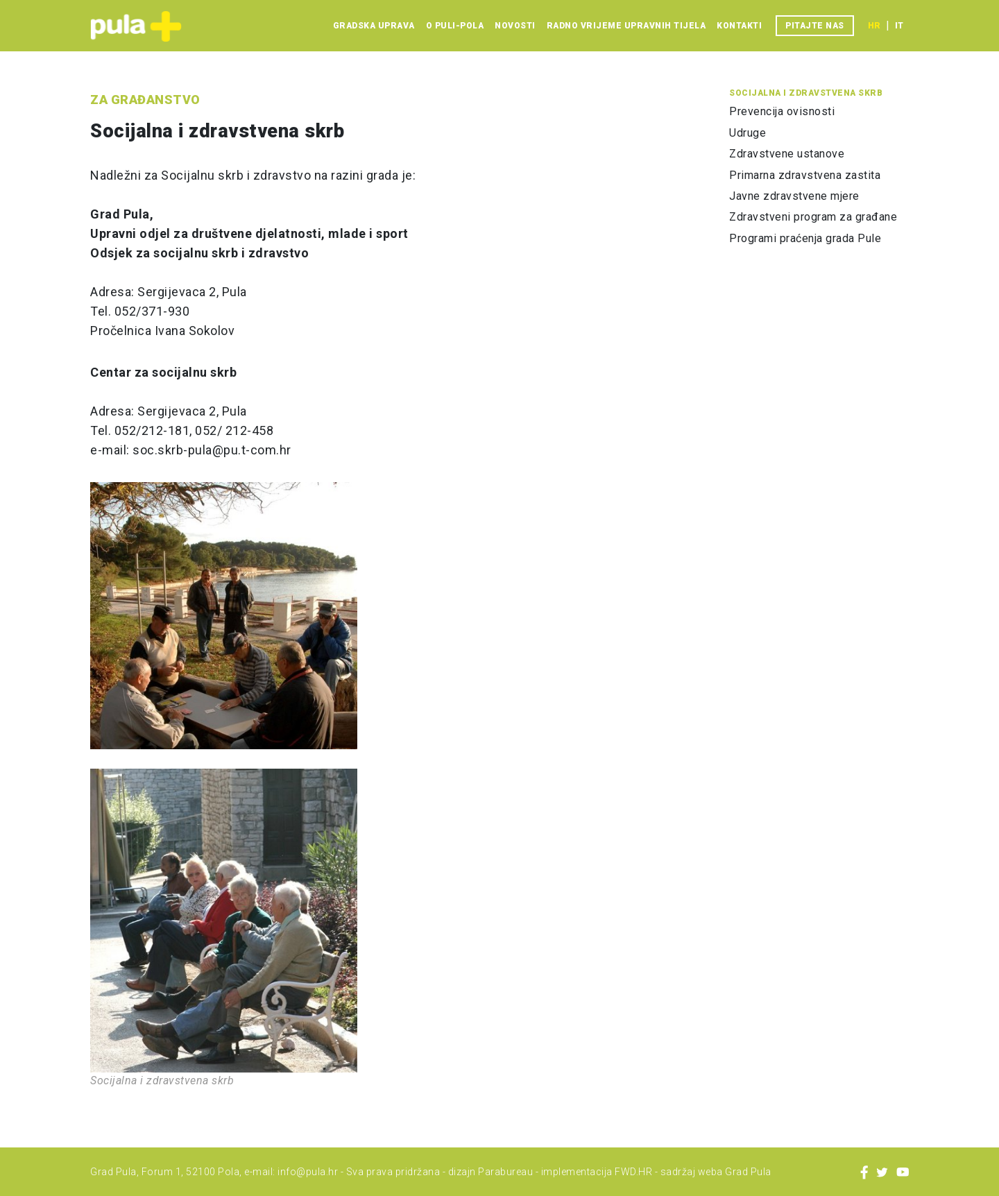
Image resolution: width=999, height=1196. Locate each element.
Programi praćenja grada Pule (805, 238)
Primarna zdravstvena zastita (804, 175)
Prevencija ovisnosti (782, 111)
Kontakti (739, 26)
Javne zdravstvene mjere (794, 196)
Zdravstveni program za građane (813, 216)
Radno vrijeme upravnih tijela (626, 26)
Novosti (515, 26)
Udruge (747, 132)
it (899, 26)
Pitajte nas (814, 26)
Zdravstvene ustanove (786, 153)
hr (874, 26)
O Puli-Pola (455, 26)
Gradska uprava (374, 26)
